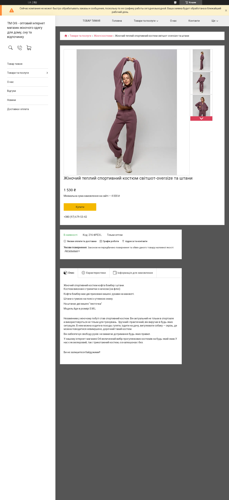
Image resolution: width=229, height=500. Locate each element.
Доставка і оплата (18, 109)
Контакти (194, 20)
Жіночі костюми (103, 36)
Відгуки (11, 90)
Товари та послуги (18, 72)
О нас (10, 82)
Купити (80, 207)
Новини (11, 100)
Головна (117, 20)
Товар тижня (14, 63)
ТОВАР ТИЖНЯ (91, 20)
